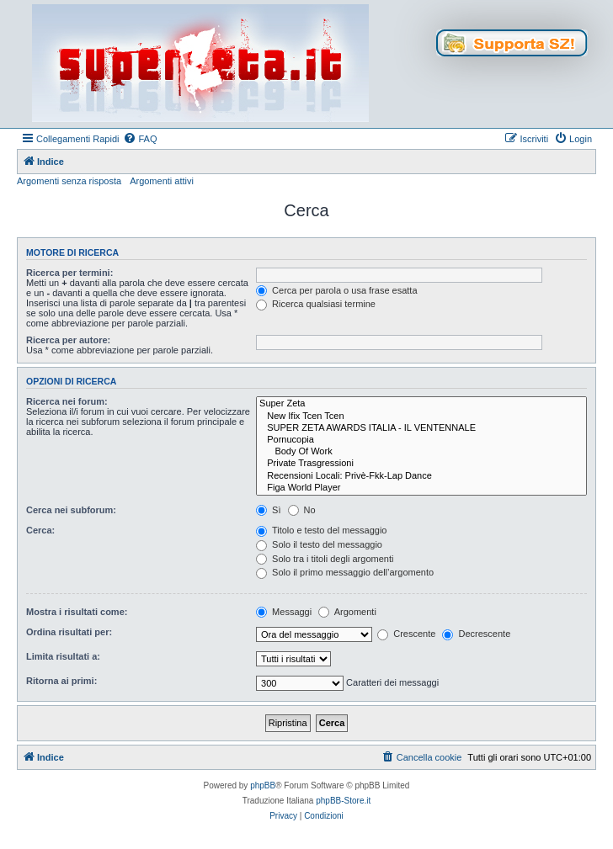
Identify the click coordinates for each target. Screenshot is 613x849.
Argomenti (347, 612)
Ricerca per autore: (68, 340)
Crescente (406, 634)
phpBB (262, 785)
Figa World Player (421, 488)
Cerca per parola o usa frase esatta (336, 290)
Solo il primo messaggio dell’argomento (345, 572)
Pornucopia (421, 440)
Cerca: (40, 530)
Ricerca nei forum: (67, 401)
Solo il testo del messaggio (319, 544)
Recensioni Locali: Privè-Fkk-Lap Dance (421, 476)
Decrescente (476, 634)
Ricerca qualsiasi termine (316, 304)
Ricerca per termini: (69, 273)
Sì (268, 510)
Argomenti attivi (162, 181)
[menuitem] (140, 139)
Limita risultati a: (63, 656)
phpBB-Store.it (343, 800)
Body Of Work (421, 452)
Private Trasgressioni (421, 464)
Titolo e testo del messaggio (321, 530)
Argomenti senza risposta (69, 181)
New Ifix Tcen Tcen (421, 416)
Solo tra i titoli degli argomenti (324, 559)
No (302, 510)
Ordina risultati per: (69, 632)
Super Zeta (421, 404)
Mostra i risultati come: (76, 612)
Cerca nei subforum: (71, 510)
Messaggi (284, 612)
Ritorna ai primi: (61, 681)
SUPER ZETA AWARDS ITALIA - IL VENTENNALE (421, 428)
